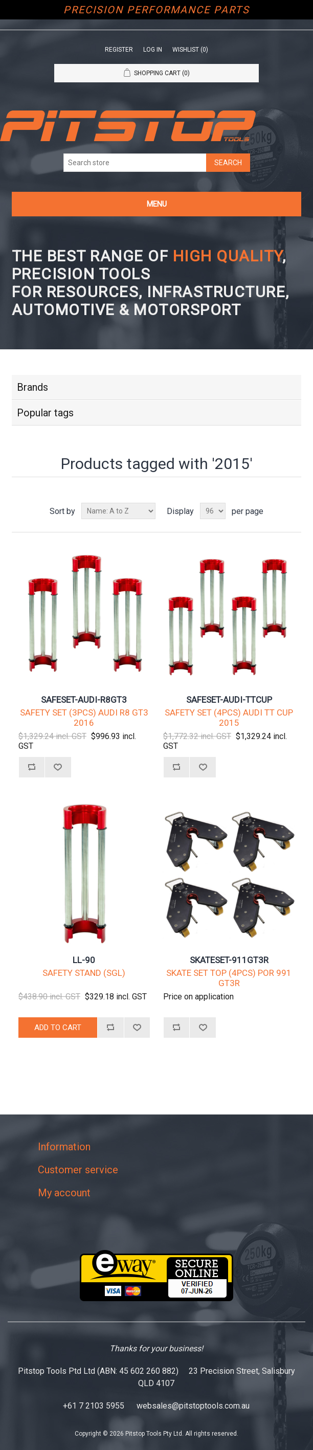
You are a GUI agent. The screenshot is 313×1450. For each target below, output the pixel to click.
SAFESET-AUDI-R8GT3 (84, 700)
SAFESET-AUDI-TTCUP (229, 700)
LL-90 (84, 960)
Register (119, 49)
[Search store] (135, 162)
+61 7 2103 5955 (93, 1406)
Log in (152, 49)
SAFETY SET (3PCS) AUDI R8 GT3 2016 (84, 717)
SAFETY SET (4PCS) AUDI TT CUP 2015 (229, 717)
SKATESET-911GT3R (229, 960)
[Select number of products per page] (213, 511)
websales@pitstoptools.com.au (193, 1406)
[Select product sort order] (118, 511)
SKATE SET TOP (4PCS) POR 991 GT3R (229, 978)
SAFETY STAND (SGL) (83, 973)
